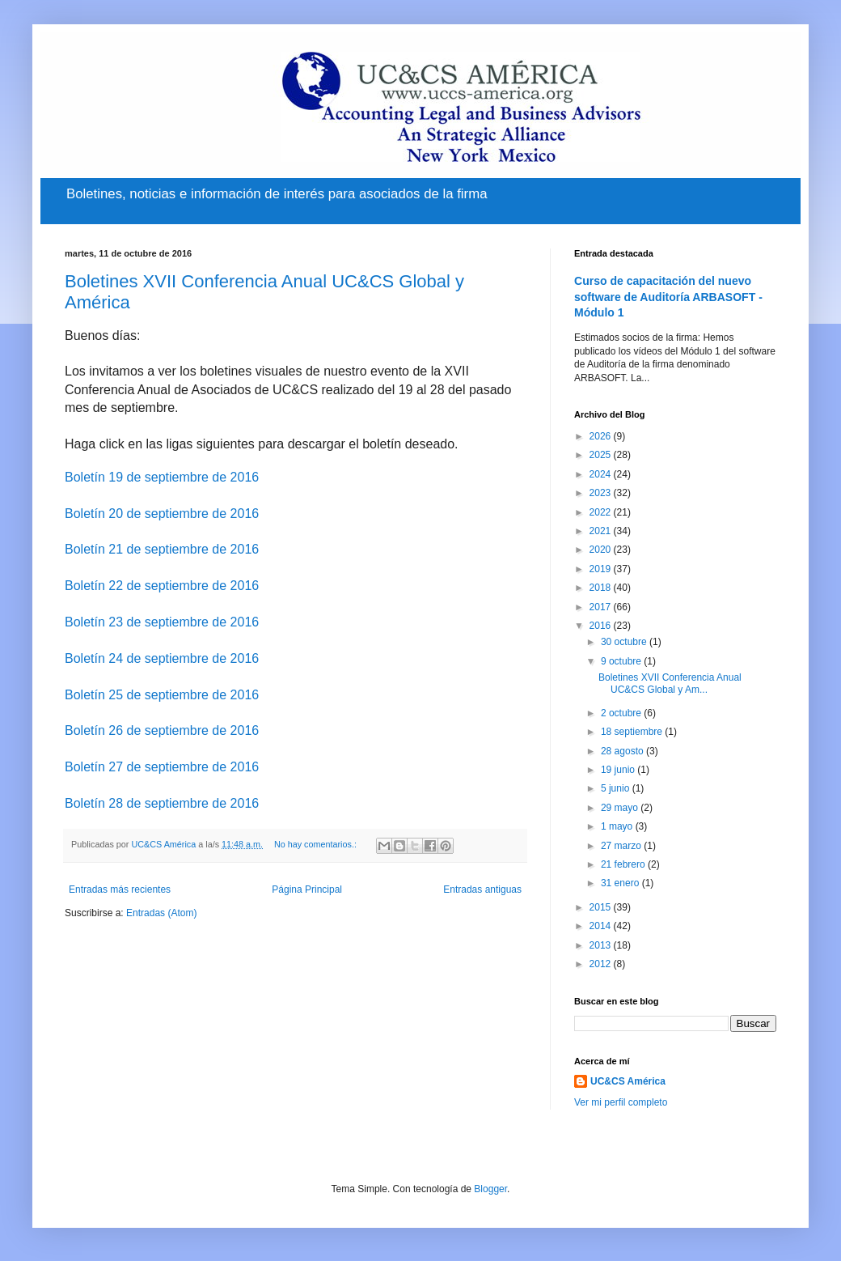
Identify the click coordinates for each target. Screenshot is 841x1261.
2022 (602, 512)
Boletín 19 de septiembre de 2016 (162, 477)
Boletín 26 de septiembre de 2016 (162, 730)
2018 (602, 587)
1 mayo (618, 826)
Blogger (490, 1189)
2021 (602, 531)
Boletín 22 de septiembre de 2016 (162, 585)
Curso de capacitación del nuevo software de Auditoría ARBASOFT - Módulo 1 (668, 296)
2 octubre (622, 713)
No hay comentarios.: (316, 844)
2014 (602, 926)
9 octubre (622, 661)
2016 (602, 625)
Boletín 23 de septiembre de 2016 (162, 622)
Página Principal (307, 889)
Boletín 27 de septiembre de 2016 (162, 767)
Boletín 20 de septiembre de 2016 (162, 513)
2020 (602, 549)
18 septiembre (633, 731)
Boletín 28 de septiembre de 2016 (162, 803)
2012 (602, 964)
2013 (602, 945)
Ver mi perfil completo (620, 1102)
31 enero (621, 883)
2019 (602, 569)
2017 (602, 607)
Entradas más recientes (120, 889)
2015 (602, 907)
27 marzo (622, 845)
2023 (602, 493)
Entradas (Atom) (161, 913)
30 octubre (625, 641)
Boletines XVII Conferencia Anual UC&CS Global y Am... (670, 683)
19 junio (619, 769)
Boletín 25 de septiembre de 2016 (162, 695)
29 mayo (620, 807)
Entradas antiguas (482, 889)
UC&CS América (628, 1081)
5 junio (616, 788)
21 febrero (624, 864)
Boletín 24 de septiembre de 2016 (162, 658)
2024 (602, 474)
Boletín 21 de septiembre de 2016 (162, 549)
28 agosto (623, 751)
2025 (602, 455)
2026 (602, 436)
